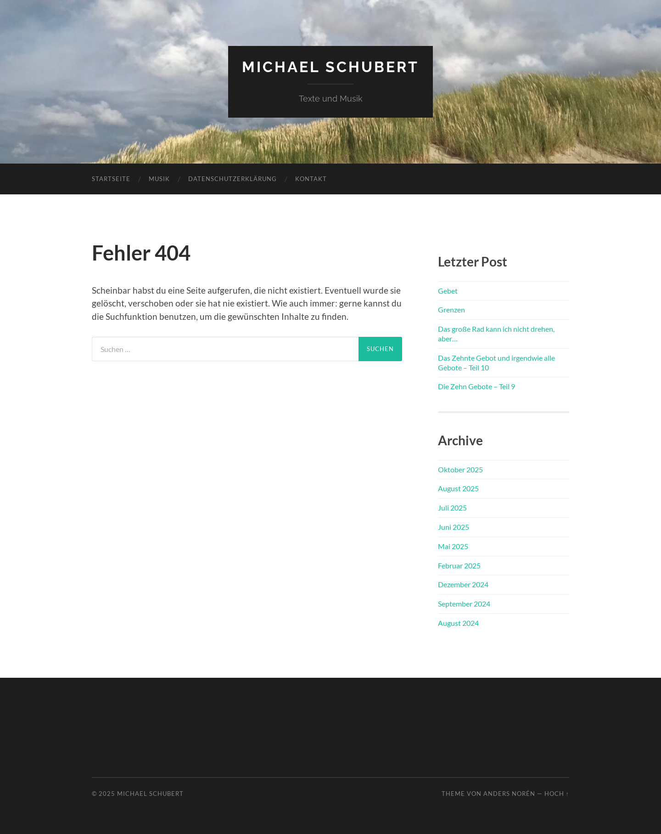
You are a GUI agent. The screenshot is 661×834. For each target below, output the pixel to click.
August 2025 (458, 488)
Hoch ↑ (556, 793)
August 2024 (458, 622)
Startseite (111, 178)
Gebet (448, 290)
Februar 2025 (459, 565)
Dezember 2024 (463, 584)
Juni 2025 (453, 526)
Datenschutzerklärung (232, 178)
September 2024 (464, 603)
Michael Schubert (330, 66)
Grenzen (451, 309)
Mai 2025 (453, 546)
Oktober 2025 (460, 469)
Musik (159, 178)
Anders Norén (509, 793)
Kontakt (311, 178)
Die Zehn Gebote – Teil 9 (476, 386)
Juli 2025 (452, 507)
